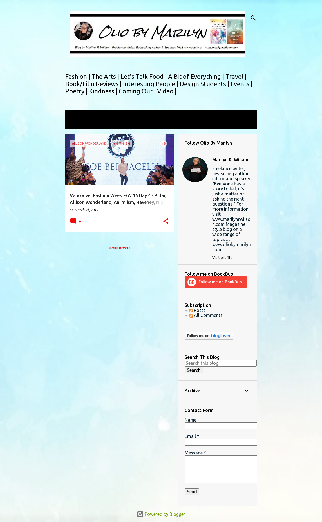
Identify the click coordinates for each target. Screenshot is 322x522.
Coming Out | (138, 90)
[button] (165, 221)
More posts (120, 248)
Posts (197, 310)
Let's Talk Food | (144, 76)
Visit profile (222, 257)
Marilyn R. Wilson (230, 159)
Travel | (235, 76)
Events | (241, 83)
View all (77, 124)
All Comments (206, 315)
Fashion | (78, 76)
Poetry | (77, 90)
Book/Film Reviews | (94, 83)
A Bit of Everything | (196, 76)
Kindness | (104, 90)
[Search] (253, 18)
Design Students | (205, 83)
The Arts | (105, 76)
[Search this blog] (221, 363)
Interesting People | (151, 83)
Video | (166, 90)
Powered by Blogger (161, 514)
